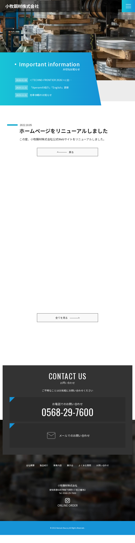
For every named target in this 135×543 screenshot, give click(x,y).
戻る (65, 152)
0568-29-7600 (67, 420)
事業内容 (57, 473)
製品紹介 (44, 473)
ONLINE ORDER (68, 513)
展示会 (70, 473)
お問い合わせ (102, 473)
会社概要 (30, 473)
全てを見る (67, 308)
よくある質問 (84, 473)
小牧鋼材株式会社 (22, 6)
